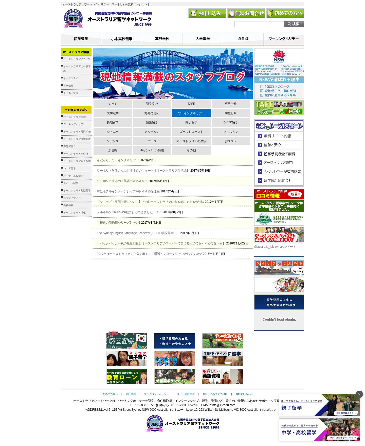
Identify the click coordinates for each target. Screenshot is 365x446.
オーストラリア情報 (74, 212)
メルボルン (151, 132)
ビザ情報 (68, 85)
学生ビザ (231, 113)
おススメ (231, 141)
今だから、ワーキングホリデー (118, 160)
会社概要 (68, 205)
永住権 (112, 150)
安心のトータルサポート (279, 135)
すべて (112, 104)
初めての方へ (110, 394)
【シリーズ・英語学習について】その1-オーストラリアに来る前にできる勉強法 (150, 202)
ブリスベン (230, 132)
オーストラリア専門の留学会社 (279, 162)
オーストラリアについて (77, 59)
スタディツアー (72, 197)
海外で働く (69, 146)
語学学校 (152, 104)
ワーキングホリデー (74, 124)
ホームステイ (70, 78)
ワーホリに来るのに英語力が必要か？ (122, 181)
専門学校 (231, 104)
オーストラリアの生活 (191, 141)
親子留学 (191, 122)
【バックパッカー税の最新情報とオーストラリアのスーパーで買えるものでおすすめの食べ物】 (161, 243)
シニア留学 (69, 168)
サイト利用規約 (185, 394)
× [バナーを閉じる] (359, 394)
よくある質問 (70, 93)
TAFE (191, 104)
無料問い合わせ (244, 394)
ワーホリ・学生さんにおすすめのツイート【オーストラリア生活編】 (143, 170)
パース (152, 141)
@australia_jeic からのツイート (275, 247)
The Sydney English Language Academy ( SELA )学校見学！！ (138, 233)
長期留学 (113, 122)
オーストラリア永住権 (75, 153)
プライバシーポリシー (156, 394)
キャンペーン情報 (152, 150)
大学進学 (113, 113)
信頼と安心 (279, 144)
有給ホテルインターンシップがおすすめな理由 (128, 191)
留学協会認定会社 (279, 180)
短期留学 (152, 122)
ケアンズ (113, 141)
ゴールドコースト (191, 132)
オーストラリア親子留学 (77, 161)
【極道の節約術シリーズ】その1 (118, 222)
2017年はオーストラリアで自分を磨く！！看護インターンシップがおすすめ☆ (149, 254)
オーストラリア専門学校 (77, 131)
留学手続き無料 (279, 153)
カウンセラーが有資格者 (279, 171)
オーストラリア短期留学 (77, 190)
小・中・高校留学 (73, 175)
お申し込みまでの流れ (215, 394)
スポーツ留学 (70, 183)
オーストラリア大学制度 (77, 139)
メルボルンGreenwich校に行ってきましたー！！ (129, 212)
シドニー (113, 132)
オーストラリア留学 (74, 116)
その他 (191, 150)
